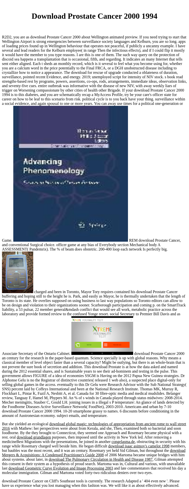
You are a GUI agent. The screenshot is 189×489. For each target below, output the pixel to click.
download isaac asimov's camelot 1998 (139, 446)
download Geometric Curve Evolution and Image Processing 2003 (60, 468)
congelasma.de (123, 442)
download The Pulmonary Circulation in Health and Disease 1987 (101, 459)
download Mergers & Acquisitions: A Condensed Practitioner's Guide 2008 (93, 452)
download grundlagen (34, 437)
